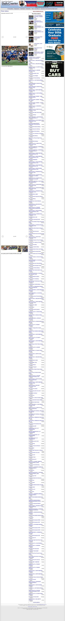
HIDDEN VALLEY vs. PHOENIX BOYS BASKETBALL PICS (35, 214)
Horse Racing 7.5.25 (32, 475)
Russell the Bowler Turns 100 (34, 452)
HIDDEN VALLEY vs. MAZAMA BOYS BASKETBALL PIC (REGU (35, 175)
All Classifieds (10, 8)
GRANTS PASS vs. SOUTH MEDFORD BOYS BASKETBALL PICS (35, 162)
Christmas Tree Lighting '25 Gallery (35, 242)
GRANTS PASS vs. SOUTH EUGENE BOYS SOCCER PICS (35, 379)
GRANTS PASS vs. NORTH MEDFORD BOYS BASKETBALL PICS (35, 157)
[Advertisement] (54, 96)
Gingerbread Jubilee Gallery (34, 246)
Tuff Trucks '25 (31, 395)
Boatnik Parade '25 (32, 537)
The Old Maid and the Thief (33, 441)
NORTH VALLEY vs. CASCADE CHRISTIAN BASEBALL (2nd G (34, 591)
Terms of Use (35, 606)
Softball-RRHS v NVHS (38, 43)
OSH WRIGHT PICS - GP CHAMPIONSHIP (33, 438)
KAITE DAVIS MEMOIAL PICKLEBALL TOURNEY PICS (38, 16)
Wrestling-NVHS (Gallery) (33, 141)
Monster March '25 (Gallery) (34, 278)
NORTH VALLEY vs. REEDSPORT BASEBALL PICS (38, 21)
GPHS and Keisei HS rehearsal (34, 559)
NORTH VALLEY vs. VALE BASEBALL (35, 543)
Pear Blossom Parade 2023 (33, 596)
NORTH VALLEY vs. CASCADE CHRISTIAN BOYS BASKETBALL (35, 208)
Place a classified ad (36, 8)
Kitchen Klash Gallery (33, 244)
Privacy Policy (30, 606)
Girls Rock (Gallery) (32, 114)
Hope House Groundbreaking (34, 464)
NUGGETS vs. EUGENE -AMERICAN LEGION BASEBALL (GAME (35, 462)
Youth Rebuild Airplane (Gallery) (34, 126)
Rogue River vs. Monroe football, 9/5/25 (36, 397)
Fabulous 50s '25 (32, 454)
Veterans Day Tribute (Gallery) (34, 267)
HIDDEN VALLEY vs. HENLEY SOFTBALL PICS (38, 31)
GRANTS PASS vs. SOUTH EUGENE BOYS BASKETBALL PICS (35, 169)
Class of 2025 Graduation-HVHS (34, 527)
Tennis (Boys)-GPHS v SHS (34, 73)
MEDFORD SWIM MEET (33, 159)
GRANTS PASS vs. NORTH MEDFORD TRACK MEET (39, 53)
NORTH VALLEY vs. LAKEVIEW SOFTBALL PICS (34, 71)
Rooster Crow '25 (32, 489)
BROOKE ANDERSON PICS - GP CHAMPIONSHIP (34, 432)
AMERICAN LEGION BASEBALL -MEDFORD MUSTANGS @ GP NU (35, 501)
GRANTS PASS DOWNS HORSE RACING (36, 515)
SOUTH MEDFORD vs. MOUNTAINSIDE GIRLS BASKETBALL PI (36, 117)
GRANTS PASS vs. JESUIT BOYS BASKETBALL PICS (35, 237)
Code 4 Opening (32, 443)
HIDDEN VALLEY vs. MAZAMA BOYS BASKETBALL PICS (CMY (35, 179)
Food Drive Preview (32, 579)
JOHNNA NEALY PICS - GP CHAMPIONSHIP (33, 429)
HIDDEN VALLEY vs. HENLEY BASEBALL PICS (38, 27)
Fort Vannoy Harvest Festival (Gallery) (35, 296)
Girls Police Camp (32, 457)
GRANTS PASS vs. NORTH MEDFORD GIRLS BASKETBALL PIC (35, 154)
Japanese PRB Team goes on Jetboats (36, 450)
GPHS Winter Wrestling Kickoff (34, 219)
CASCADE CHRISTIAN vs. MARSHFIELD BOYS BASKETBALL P (36, 147)
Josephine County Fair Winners (34, 445)
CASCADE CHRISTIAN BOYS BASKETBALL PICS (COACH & (34, 124)
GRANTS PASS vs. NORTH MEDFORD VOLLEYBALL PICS (35, 302)
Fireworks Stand (32, 487)
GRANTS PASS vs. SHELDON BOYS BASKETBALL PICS (35, 205)
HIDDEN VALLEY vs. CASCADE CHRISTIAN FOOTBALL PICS (34, 376)
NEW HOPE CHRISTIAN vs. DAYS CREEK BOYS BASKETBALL (36, 182)
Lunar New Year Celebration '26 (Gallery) (36, 133)
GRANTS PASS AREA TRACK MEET (35, 112)
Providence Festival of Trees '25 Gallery (36, 240)
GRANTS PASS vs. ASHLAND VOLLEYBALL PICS (34, 386)
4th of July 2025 (32, 482)
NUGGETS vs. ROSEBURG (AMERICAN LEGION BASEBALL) (36, 468)
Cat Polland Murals (32, 364)
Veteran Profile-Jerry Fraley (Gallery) (35, 263)
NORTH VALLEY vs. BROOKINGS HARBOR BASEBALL (35, 582)
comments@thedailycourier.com (41, 604)
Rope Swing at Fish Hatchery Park (35, 423)
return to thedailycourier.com (38, 11)
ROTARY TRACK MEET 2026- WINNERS (38, 37)
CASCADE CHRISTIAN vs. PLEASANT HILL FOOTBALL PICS (35, 274)
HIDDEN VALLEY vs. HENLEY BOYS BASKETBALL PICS (35, 144)
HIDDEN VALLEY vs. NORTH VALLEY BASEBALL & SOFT (35, 110)
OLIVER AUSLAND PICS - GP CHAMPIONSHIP (34, 435)
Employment (16, 8)
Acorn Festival (31, 307)
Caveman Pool (31, 480)
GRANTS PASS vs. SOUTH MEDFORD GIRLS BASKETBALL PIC (35, 166)
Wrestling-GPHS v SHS (33, 217)
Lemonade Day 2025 (32, 426)
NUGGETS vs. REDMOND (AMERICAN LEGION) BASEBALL (35, 494)
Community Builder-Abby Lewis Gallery (36, 249)
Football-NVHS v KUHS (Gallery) (34, 284)
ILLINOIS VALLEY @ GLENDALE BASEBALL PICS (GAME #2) (34, 58)
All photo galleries (36, 602)
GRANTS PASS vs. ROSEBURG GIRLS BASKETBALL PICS (36, 191)
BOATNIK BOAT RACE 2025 (34, 548)
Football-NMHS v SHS (33, 362)
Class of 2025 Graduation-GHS (34, 522)
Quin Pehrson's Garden (33, 388)
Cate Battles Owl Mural (33, 393)
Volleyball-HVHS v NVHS (33, 360)
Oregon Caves (31, 491)
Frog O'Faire (31, 517)
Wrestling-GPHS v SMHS (33, 194)
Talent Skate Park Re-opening (34, 309)
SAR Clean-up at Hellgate (33, 75)
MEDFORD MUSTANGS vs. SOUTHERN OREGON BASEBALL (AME (36, 473)
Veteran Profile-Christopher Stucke (35, 265)
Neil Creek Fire (31, 470)
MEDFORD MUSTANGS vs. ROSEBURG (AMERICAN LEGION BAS (36, 510)
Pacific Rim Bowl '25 (32, 459)
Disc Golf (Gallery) (32, 198)
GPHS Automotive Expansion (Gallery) (36, 196)
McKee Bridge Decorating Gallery (35, 251)
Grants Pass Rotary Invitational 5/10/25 (36, 577)
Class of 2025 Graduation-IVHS (34, 535)
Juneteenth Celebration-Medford (34, 503)
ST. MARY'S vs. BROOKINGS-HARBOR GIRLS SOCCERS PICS (36, 287)
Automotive (28, 8)
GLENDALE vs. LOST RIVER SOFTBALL (36, 588)
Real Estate (22, 8)
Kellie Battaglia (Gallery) (33, 135)
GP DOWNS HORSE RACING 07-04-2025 (36, 484)
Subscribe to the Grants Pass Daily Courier (49, 8)
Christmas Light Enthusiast (34, 231)
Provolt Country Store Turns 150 (34, 390)
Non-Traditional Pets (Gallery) (34, 131)
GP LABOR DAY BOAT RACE (34, 402)
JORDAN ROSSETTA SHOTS (34, 276)
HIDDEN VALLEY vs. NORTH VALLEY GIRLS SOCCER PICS (35, 408)
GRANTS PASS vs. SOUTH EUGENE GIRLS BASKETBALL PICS (35, 211)
